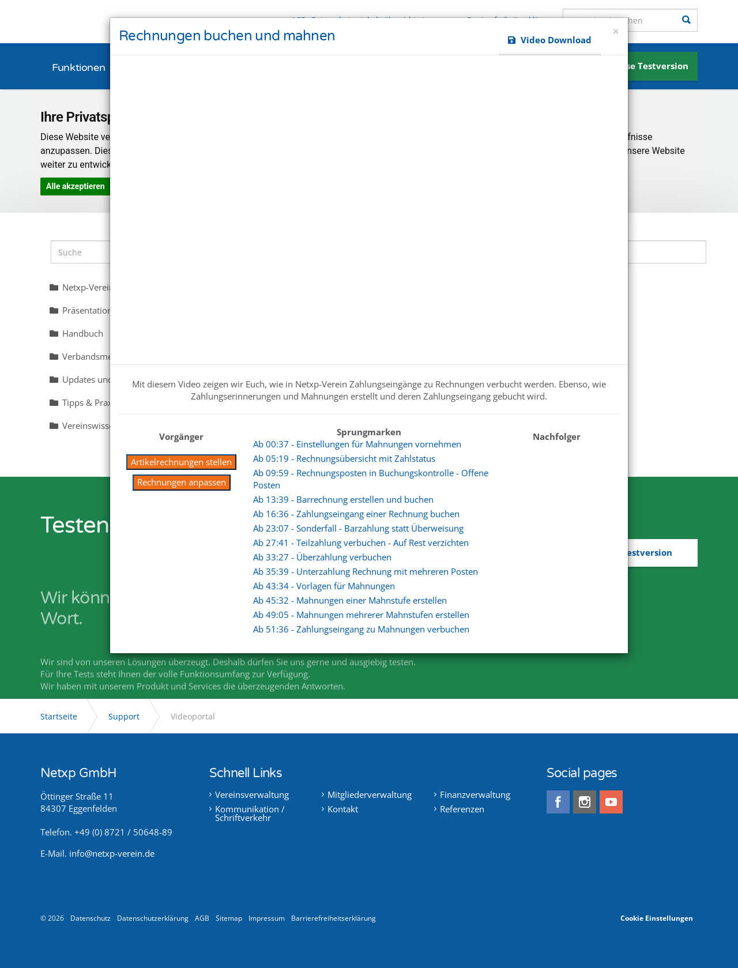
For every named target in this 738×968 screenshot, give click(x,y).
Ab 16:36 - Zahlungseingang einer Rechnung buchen (356, 513)
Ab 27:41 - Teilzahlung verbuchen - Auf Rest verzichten (361, 542)
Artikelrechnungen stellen (181, 462)
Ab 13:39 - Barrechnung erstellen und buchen (343, 499)
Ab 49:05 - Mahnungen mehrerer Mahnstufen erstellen (361, 614)
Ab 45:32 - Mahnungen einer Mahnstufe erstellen (350, 600)
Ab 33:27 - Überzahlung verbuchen (322, 557)
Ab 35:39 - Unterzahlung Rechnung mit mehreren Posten (365, 571)
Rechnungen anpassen (181, 482)
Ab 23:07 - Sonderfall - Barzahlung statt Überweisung (358, 528)
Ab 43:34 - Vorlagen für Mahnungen (324, 586)
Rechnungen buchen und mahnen (227, 36)
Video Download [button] (550, 40)
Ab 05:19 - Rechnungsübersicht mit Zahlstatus (344, 458)
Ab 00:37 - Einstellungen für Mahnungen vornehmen (357, 444)
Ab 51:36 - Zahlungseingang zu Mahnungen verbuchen (361, 629)
